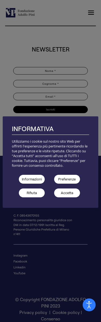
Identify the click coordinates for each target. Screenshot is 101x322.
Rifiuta (32, 193)
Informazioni (32, 179)
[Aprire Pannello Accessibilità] (89, 304)
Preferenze (67, 179)
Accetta (67, 193)
